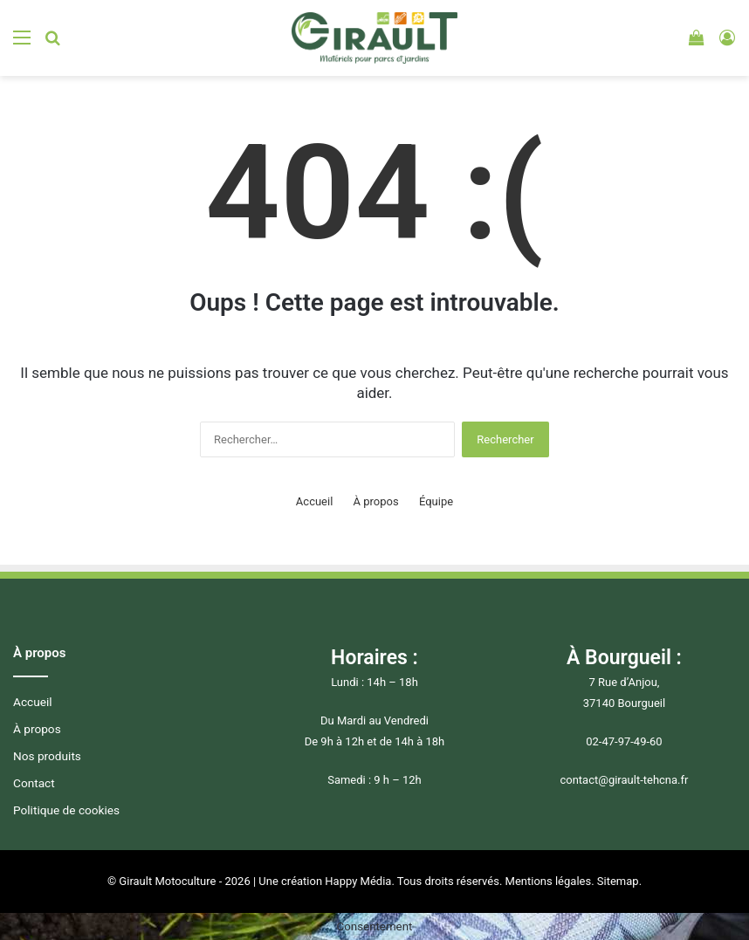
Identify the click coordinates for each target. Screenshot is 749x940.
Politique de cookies (66, 810)
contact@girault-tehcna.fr (624, 779)
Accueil (314, 501)
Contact (34, 783)
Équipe (436, 501)
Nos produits (47, 756)
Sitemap (618, 881)
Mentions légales (548, 881)
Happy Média (358, 881)
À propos (376, 501)
